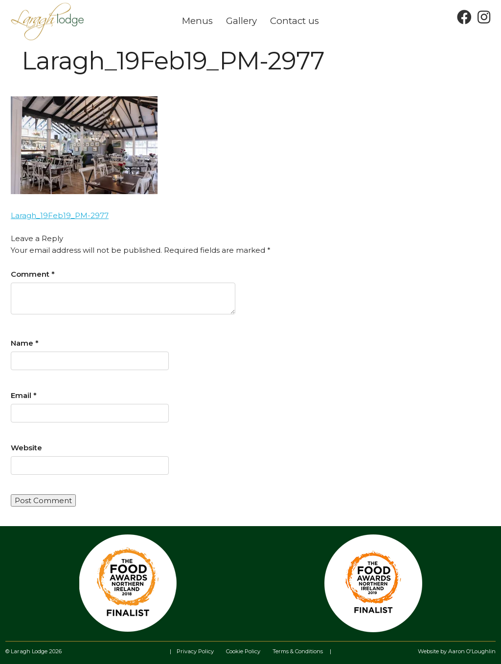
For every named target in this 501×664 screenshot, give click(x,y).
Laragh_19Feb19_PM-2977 (60, 215)
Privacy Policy (195, 651)
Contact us (294, 20)
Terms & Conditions (298, 651)
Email (24, 395)
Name (25, 343)
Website (26, 447)
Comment (33, 274)
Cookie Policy (243, 651)
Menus (197, 20)
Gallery (241, 20)
